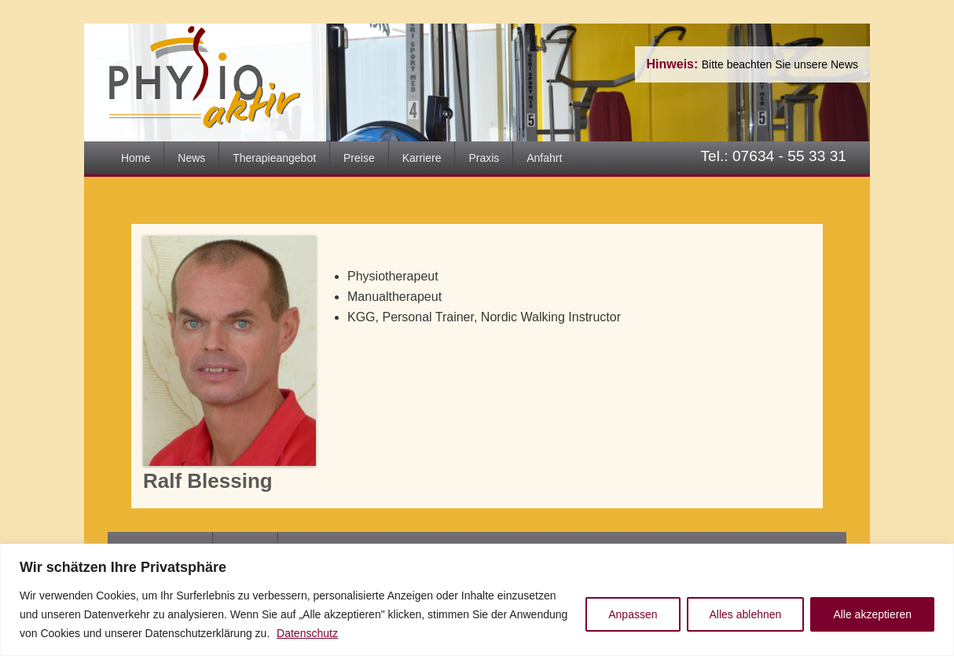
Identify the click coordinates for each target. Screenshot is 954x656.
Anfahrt (544, 158)
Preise (359, 158)
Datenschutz (307, 633)
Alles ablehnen (746, 614)
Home (135, 158)
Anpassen (632, 614)
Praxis (483, 158)
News (191, 158)
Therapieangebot (274, 158)
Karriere (422, 158)
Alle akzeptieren (872, 614)
